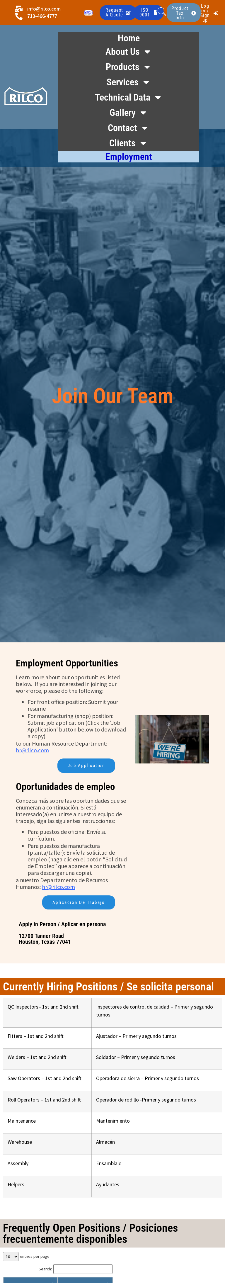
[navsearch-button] (162, 12)
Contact (128, 127)
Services (129, 82)
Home (129, 38)
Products (129, 66)
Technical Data (129, 97)
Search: (45, 1269)
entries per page (35, 1257)
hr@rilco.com (32, 750)
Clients (128, 143)
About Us (128, 51)
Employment (128, 156)
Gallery (129, 112)
